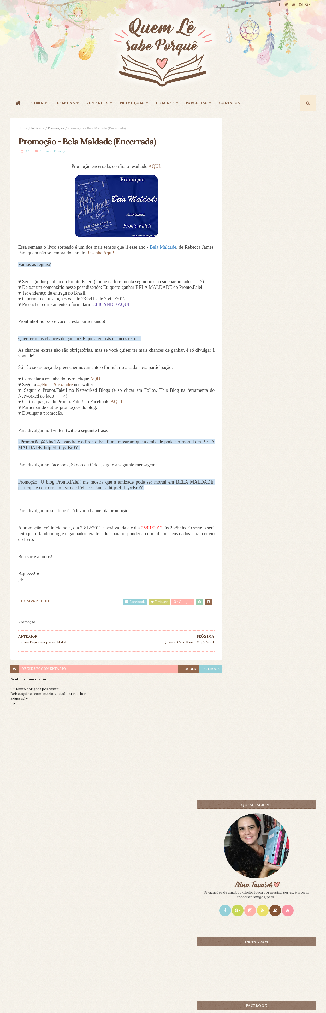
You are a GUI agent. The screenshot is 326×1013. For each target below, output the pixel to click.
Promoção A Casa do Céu (275, 479)
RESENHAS (64, 103)
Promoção (56, 128)
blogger (177, 681)
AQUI (96, 391)
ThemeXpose (19, 1001)
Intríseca (37, 128)
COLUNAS (165, 103)
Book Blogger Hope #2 (239, 456)
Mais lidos (244, 410)
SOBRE (36, 103)
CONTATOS (229, 103)
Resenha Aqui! (114, 253)
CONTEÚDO (292, 410)
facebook (199, 681)
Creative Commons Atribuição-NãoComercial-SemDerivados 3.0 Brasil (59, 942)
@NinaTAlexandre (55, 396)
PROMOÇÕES (132, 103)
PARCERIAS (197, 103)
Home (22, 128)
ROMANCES (97, 103)
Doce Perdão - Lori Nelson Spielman (284, 419)
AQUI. (149, 167)
